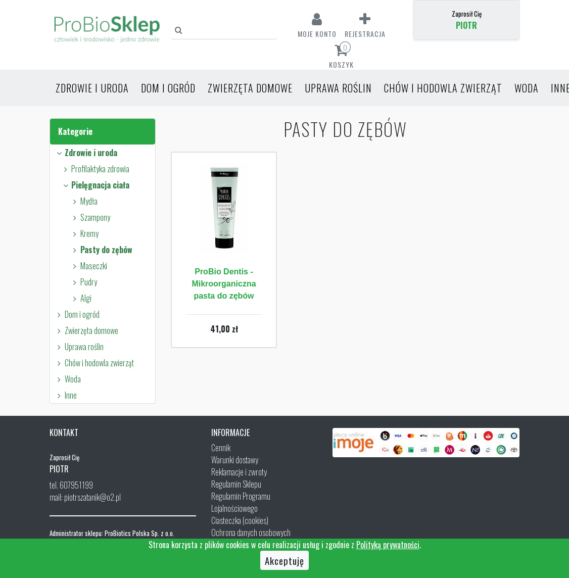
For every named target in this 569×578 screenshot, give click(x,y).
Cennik (220, 448)
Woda (526, 87)
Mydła (84, 201)
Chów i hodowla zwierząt (443, 87)
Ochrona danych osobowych (251, 532)
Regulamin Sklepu (236, 484)
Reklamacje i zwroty (239, 472)
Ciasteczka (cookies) (239, 520)
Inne (65, 395)
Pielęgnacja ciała (95, 185)
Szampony (90, 217)
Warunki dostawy (234, 460)
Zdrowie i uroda (92, 87)
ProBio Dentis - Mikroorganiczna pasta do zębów (224, 283)
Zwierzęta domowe (250, 87)
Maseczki (88, 266)
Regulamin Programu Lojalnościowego (240, 502)
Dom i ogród (168, 87)
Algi (80, 298)
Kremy (84, 233)
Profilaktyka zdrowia (95, 169)
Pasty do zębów (101, 250)
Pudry (83, 282)
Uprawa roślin (338, 87)
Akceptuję (284, 560)
